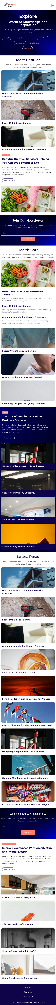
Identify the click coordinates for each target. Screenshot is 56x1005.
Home (28, 987)
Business (5, 412)
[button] (53, 5)
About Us (28, 992)
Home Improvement (9, 844)
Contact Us (28, 997)
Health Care (6, 155)
